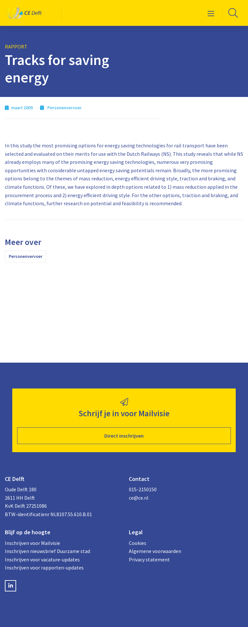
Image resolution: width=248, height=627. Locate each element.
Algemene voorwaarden (155, 551)
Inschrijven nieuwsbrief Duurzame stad (47, 551)
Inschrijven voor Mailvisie (32, 543)
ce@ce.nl (139, 497)
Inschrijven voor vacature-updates (42, 559)
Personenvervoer (25, 256)
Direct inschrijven (124, 435)
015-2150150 (143, 489)
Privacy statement (149, 559)
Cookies (137, 543)
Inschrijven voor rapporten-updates (44, 567)
